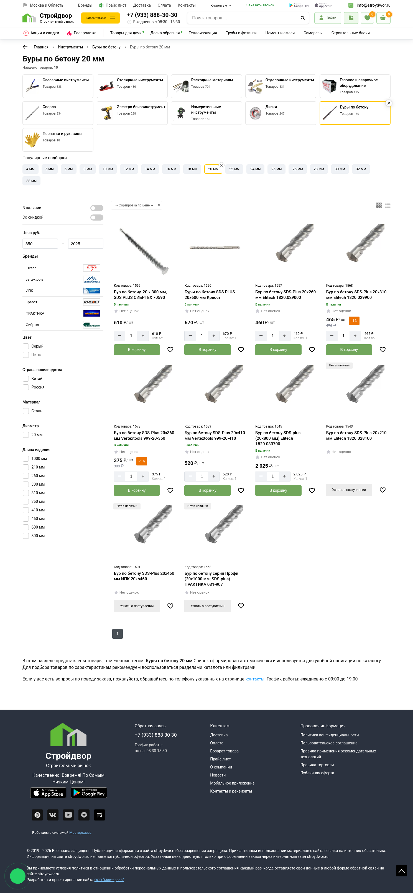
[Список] (388, 205)
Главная (41, 47)
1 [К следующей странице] (117, 633)
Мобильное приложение (232, 782)
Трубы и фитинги (241, 33)
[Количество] (131, 336)
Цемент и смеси (280, 33)
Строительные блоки (351, 33)
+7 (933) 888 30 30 (156, 734)
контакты (256, 678)
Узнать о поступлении (349, 489)
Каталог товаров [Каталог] (102, 17)
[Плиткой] (379, 205)
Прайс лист (112, 5)
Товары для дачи (126, 33)
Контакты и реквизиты (231, 790)
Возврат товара (224, 750)
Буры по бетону (106, 47)
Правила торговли (317, 764)
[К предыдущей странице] (25, 47)
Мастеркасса (80, 832)
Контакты (187, 5)
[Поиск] (303, 18)
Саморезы (313, 33)
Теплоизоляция (203, 33)
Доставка (142, 5)
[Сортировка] (136, 205)
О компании (221, 766)
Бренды (85, 5)
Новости (218, 774)
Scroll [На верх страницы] (401, 870)
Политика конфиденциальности (329, 734)
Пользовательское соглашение (329, 742)
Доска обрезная (165, 33)
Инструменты (70, 47)
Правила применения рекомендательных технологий (338, 753)
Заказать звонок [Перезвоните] (260, 5)
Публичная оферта (317, 772)
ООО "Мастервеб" (110, 879)
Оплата (164, 5)
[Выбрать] (62, 268)
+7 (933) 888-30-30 (163, 15)
